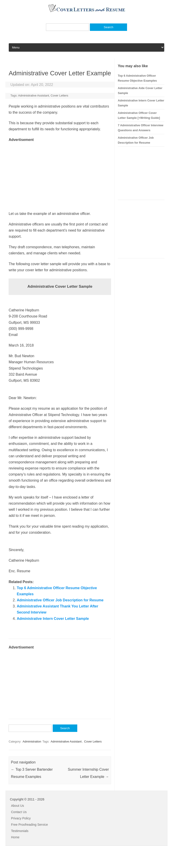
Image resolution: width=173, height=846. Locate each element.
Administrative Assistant (33, 95)
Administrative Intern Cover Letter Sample (53, 619)
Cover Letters (59, 95)
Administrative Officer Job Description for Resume (60, 600)
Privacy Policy (21, 818)
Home (15, 837)
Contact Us (19, 812)
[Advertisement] (60, 174)
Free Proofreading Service (29, 824)
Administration (32, 741)
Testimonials (19, 831)
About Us (17, 805)
